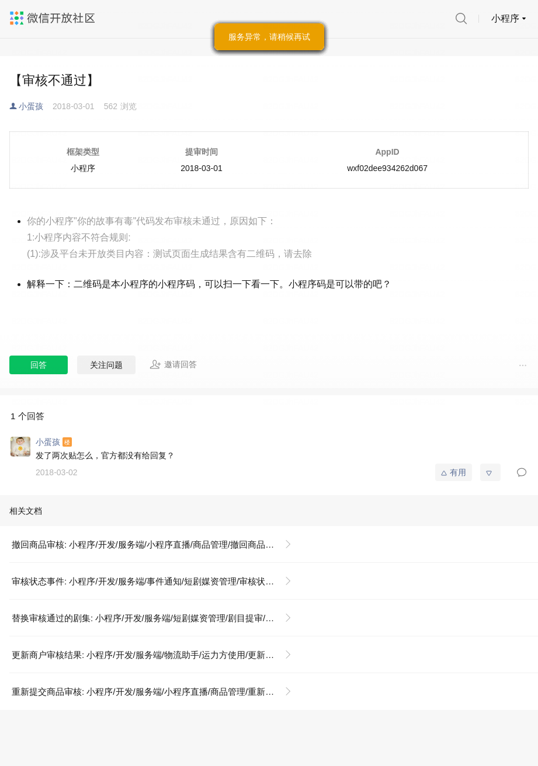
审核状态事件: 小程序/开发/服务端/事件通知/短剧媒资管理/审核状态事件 (151, 581)
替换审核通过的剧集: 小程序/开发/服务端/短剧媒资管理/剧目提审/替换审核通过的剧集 (156, 618)
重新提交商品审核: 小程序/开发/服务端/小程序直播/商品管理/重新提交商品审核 (156, 692)
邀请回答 (173, 364)
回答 (38, 365)
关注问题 (106, 365)
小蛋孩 (31, 106)
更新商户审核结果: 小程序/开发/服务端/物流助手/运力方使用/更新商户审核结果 (156, 655)
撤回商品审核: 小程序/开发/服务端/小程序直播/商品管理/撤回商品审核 (147, 544)
